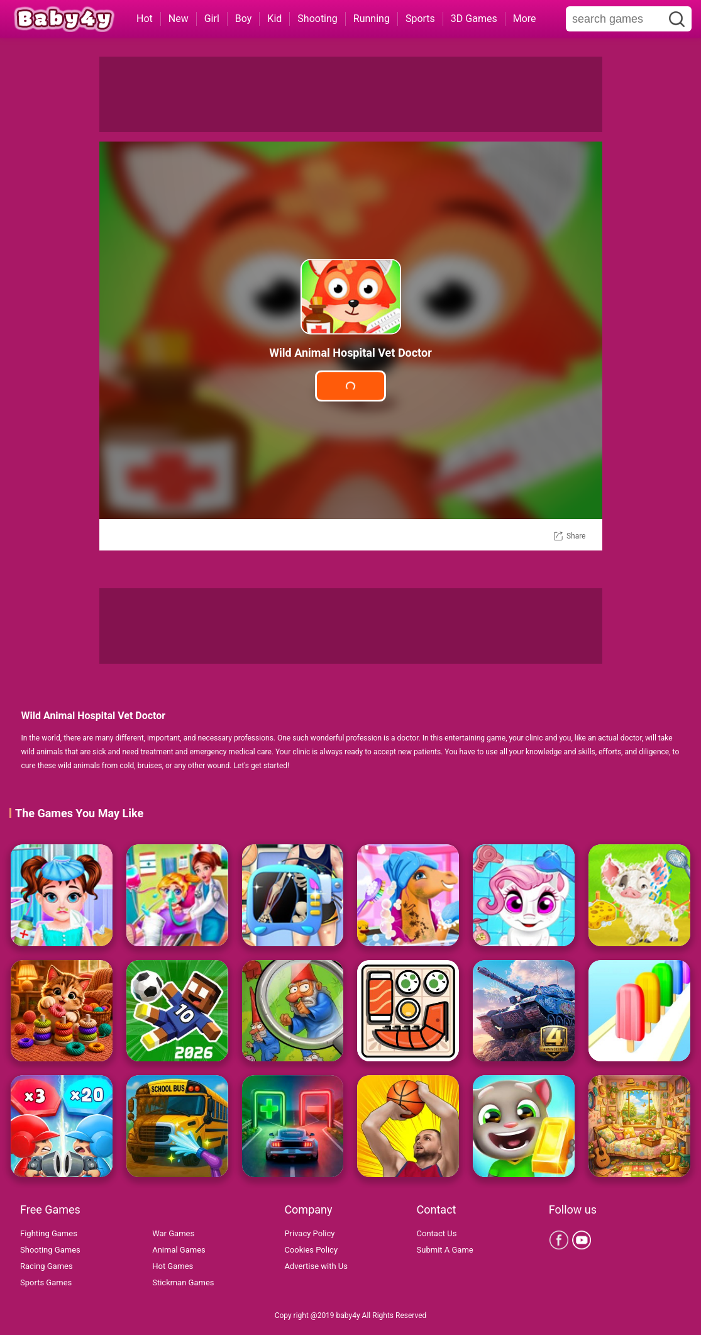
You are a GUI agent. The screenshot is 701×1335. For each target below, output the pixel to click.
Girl (211, 19)
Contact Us (437, 1233)
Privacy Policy (309, 1233)
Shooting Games (50, 1249)
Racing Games (46, 1266)
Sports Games (46, 1282)
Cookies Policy (311, 1249)
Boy (243, 19)
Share (576, 536)
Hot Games (172, 1266)
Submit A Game (445, 1249)
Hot (144, 19)
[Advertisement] (350, 94)
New (178, 19)
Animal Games (179, 1249)
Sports (420, 19)
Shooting (317, 19)
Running (371, 19)
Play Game (350, 386)
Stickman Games (183, 1282)
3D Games (474, 19)
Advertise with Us (316, 1266)
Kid (274, 19)
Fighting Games (48, 1233)
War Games (173, 1233)
